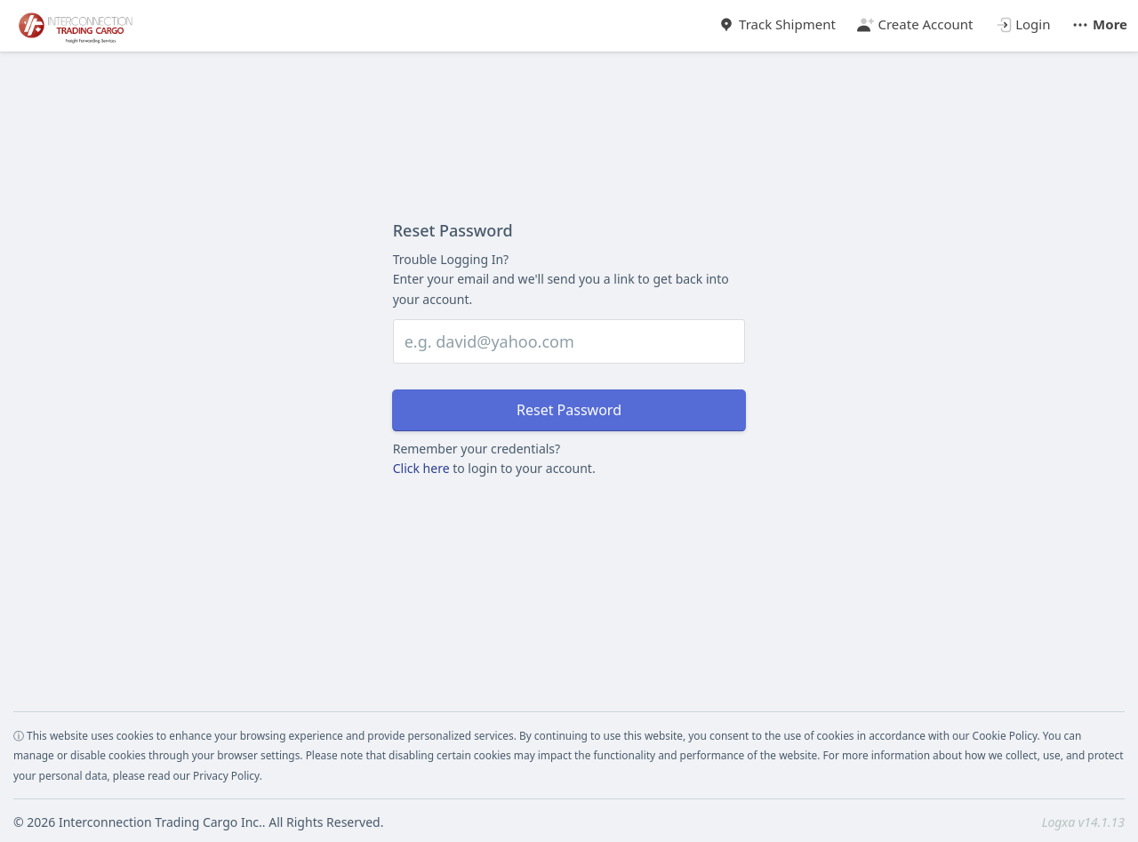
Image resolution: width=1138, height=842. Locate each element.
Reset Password (569, 410)
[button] (1099, 19)
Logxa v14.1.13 (1083, 822)
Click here (421, 468)
